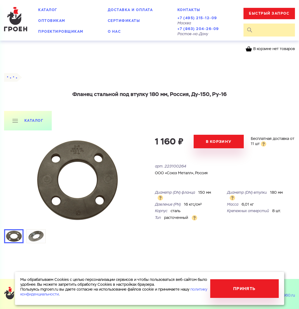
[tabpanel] (77, 180)
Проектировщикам (60, 31)
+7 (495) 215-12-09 (197, 18)
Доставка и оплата (130, 10)
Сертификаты (124, 20)
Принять (244, 288)
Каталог (47, 10)
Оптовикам (51, 20)
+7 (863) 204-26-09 (198, 29)
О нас (114, 31)
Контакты (188, 10)
